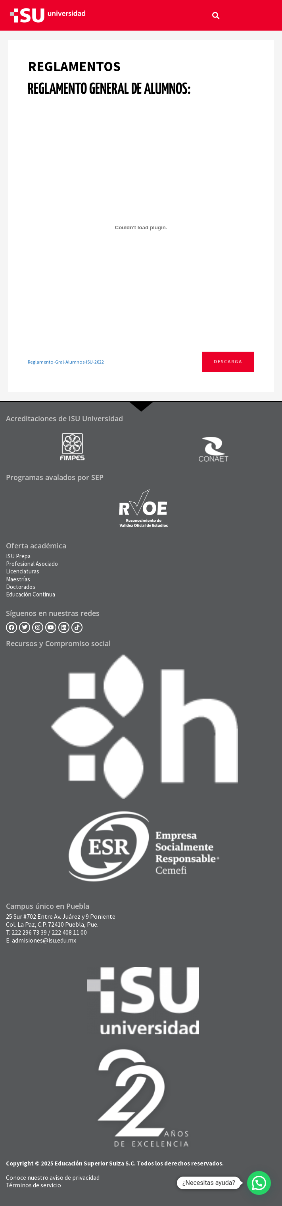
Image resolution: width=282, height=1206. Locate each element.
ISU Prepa (18, 556)
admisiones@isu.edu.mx (44, 940)
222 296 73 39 (29, 932)
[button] (216, 15)
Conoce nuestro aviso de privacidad (53, 1177)
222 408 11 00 (69, 932)
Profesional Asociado (32, 563)
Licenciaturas (22, 571)
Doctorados (20, 586)
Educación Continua (30, 594)
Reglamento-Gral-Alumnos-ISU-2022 (66, 362)
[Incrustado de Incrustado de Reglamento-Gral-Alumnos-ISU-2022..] (141, 227)
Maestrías (18, 579)
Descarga (228, 361)
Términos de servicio (33, 1185)
